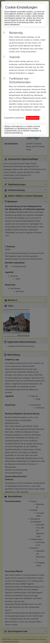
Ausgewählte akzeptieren (14, 118)
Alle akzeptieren (32, 118)
